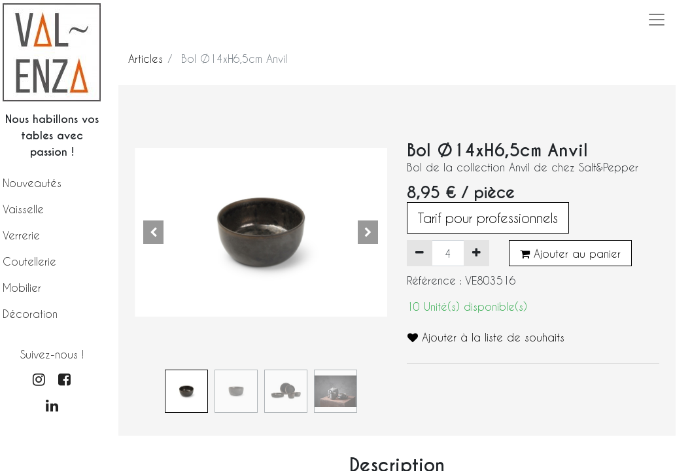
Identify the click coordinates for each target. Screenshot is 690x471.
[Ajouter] (476, 253)
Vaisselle (23, 209)
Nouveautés (32, 183)
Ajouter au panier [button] (570, 253)
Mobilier (22, 287)
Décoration (30, 313)
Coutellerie (29, 261)
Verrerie (21, 235)
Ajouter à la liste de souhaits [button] (485, 337)
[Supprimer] (419, 253)
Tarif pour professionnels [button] (488, 218)
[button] (154, 232)
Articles (145, 58)
